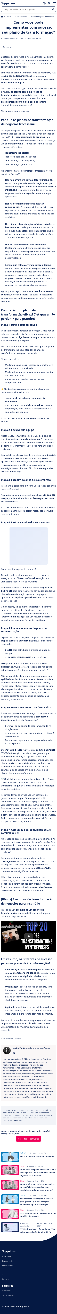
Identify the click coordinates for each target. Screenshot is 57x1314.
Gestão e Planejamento (9, 16)
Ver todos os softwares (28, 1138)
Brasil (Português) (20, 1306)
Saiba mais (18, 1120)
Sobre (4, 1274)
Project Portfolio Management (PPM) (22, 16)
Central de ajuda (8, 1295)
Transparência (7, 1261)
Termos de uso (7, 1265)
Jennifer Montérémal (12, 38)
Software (5, 1279)
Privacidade (6, 1256)
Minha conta (6, 1291)
